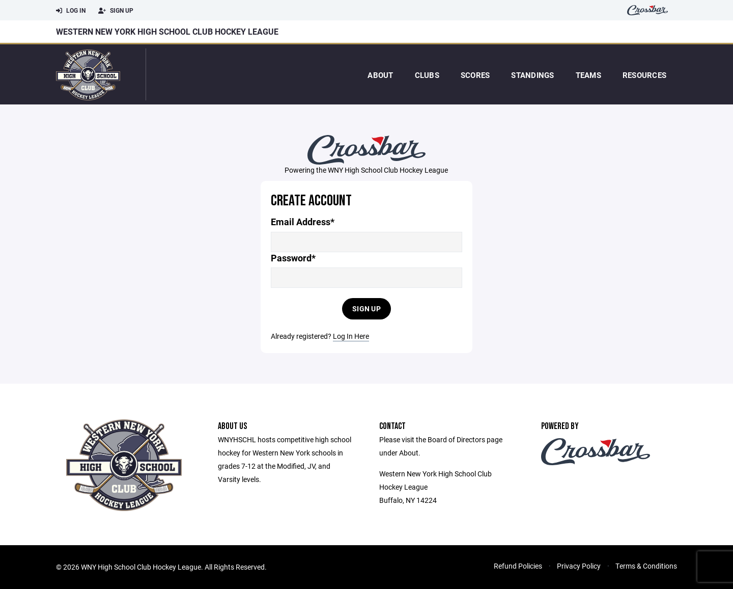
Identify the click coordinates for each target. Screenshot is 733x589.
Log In (71, 10)
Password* (293, 258)
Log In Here (351, 336)
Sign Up (115, 10)
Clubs (427, 75)
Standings (532, 75)
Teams (588, 75)
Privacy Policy (579, 566)
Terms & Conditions (646, 566)
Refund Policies (518, 566)
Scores (475, 75)
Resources (644, 75)
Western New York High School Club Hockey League (167, 31)
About (380, 75)
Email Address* (302, 222)
